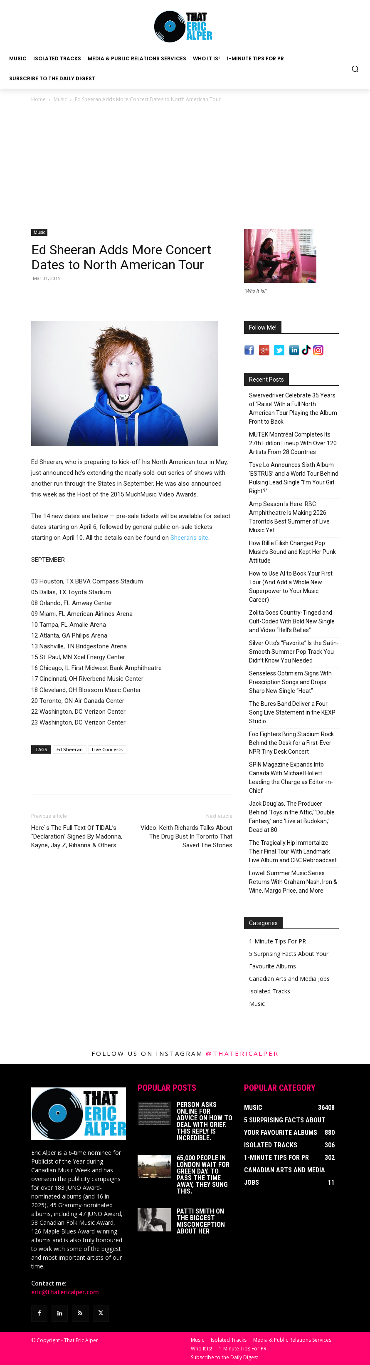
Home (38, 99)
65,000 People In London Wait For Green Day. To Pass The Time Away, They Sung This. (203, 1174)
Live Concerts (107, 749)
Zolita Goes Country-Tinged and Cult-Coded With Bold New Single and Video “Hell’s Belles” (292, 621)
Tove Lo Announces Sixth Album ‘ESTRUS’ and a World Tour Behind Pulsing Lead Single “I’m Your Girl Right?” (293, 478)
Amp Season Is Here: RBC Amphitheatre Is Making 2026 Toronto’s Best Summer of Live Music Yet (289, 517)
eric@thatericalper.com (65, 1292)
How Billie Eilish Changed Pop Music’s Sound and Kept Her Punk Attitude (292, 552)
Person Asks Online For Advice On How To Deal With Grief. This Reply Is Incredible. (204, 1121)
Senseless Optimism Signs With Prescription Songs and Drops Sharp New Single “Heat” (290, 682)
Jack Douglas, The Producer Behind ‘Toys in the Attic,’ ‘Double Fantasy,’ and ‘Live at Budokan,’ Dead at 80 (292, 816)
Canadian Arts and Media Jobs (289, 979)
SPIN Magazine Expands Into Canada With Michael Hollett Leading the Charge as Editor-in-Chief (291, 777)
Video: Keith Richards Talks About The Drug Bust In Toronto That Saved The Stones (186, 836)
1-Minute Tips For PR (277, 941)
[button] (355, 68)
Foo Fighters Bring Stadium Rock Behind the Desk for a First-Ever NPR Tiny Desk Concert (291, 743)
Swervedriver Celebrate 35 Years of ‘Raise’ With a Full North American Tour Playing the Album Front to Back (293, 408)
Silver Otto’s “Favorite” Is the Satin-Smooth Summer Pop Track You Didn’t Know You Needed (294, 652)
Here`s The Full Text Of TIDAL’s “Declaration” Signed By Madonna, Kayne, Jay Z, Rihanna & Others (76, 836)
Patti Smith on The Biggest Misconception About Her (201, 1221)
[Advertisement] (185, 166)
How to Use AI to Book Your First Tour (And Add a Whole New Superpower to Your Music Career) (291, 586)
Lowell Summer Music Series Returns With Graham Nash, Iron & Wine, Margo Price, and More (293, 882)
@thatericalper (242, 1053)
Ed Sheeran (70, 749)
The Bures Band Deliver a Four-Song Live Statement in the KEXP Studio (292, 712)
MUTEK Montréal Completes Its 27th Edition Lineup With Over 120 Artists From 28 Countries (293, 443)
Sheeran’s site (189, 537)
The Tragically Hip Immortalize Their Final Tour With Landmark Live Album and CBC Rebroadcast (293, 851)
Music (60, 99)
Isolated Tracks (269, 991)
